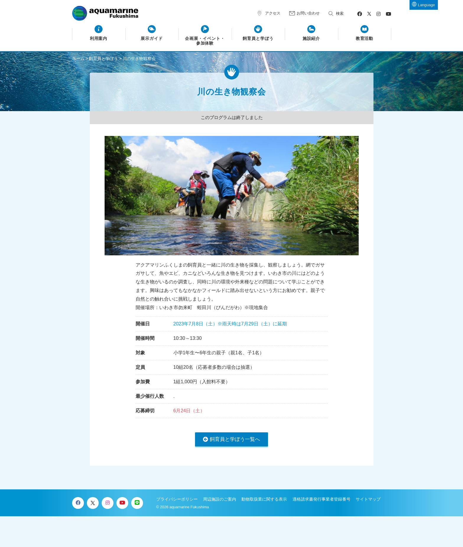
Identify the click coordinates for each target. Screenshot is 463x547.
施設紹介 (311, 38)
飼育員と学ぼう (258, 38)
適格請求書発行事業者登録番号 (321, 499)
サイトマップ (368, 499)
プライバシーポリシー (177, 499)
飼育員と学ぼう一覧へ (235, 439)
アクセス (272, 13)
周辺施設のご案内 (219, 499)
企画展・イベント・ (205, 41)
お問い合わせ (308, 13)
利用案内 (99, 38)
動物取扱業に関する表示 (264, 499)
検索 (340, 13)
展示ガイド (152, 38)
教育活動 (364, 38)
